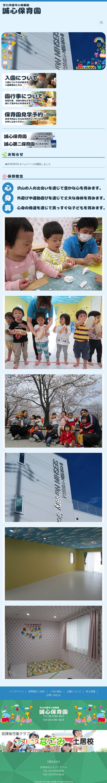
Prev (4, 51)
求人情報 (90, 691)
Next (103, 51)
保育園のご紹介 (36, 691)
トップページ (16, 691)
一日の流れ (56, 691)
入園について (74, 691)
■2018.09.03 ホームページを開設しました (28, 164)
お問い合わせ (53, 695)
